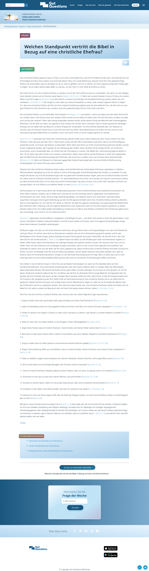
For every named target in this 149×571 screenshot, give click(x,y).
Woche (135, 5)
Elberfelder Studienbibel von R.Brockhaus (46, 440)
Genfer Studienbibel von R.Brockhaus (44, 445)
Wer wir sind (90, 5)
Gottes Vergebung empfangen (34, 19)
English (23, 422)
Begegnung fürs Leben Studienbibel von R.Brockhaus (51, 450)
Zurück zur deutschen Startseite (77, 467)
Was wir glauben (104, 5)
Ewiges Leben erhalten (31, 17)
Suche (72, 5)
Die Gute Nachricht (121, 5)
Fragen (80, 5)
